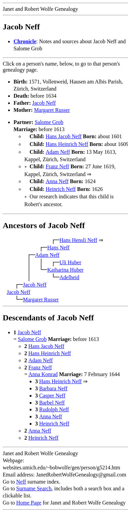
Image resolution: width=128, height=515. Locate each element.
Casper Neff (52, 391)
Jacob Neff (44, 103)
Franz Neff (57, 164)
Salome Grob (49, 122)
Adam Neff (58, 150)
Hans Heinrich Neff (67, 143)
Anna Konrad (43, 369)
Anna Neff (57, 178)
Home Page (28, 498)
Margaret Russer (52, 110)
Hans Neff (58, 243)
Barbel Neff (52, 398)
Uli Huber (70, 258)
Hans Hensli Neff (78, 235)
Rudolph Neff (54, 405)
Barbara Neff (53, 384)
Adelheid (69, 272)
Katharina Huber (65, 265)
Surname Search (33, 484)
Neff (21, 477)
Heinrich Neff (61, 186)
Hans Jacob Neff (63, 136)
